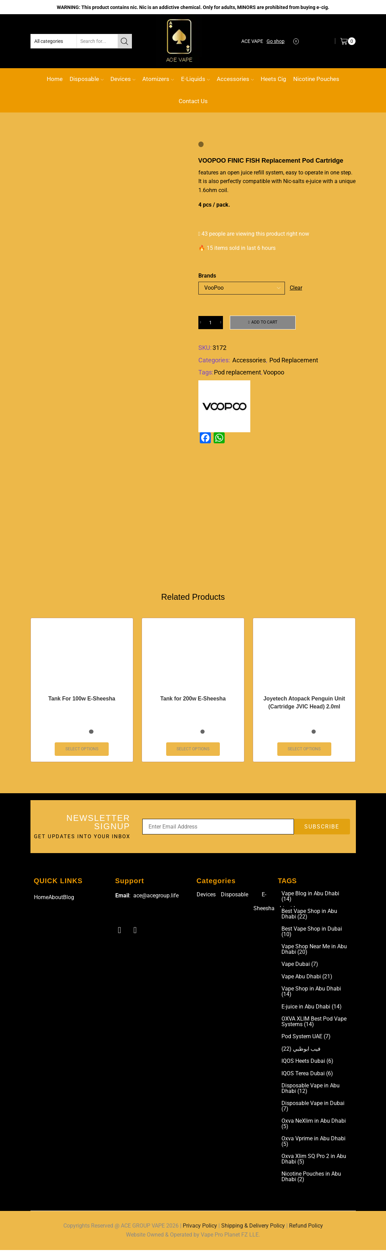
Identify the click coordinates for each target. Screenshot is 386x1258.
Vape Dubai (299, 969)
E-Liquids (195, 78)
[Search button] (125, 41)
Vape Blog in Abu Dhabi (310, 900)
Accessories (235, 78)
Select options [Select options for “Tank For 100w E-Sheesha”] (81, 752)
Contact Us (193, 101)
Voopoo (273, 372)
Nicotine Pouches (316, 78)
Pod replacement (237, 372)
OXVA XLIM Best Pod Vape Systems (314, 1027)
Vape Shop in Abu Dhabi (311, 997)
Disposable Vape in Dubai (312, 1113)
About (55, 900)
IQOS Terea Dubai (307, 1080)
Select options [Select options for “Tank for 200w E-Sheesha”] (193, 752)
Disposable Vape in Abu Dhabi (310, 1095)
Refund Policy (306, 1234)
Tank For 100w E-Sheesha (82, 702)
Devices (122, 78)
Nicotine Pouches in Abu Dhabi (311, 1185)
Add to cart (264, 322)
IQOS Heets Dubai (307, 1067)
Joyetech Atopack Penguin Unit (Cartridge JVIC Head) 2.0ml (304, 706)
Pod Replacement (293, 360)
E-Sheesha (264, 905)
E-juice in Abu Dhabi (311, 1012)
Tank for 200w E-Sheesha (193, 702)
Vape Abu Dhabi (306, 982)
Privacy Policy (200, 1234)
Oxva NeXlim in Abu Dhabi (313, 1131)
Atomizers (158, 78)
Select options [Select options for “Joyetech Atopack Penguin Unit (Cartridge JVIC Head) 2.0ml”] (304, 752)
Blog (68, 900)
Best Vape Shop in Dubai (311, 936)
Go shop (276, 41)
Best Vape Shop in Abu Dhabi (309, 918)
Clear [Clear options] (296, 287)
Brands (207, 275)
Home (55, 78)
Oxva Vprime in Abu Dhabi (313, 1149)
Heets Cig (273, 78)
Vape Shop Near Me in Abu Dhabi (314, 954)
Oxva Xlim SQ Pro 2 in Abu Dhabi (313, 1167)
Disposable (87, 78)
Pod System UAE (306, 1042)
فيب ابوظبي (301, 1055)
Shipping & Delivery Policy (253, 1234)
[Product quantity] (210, 322)
